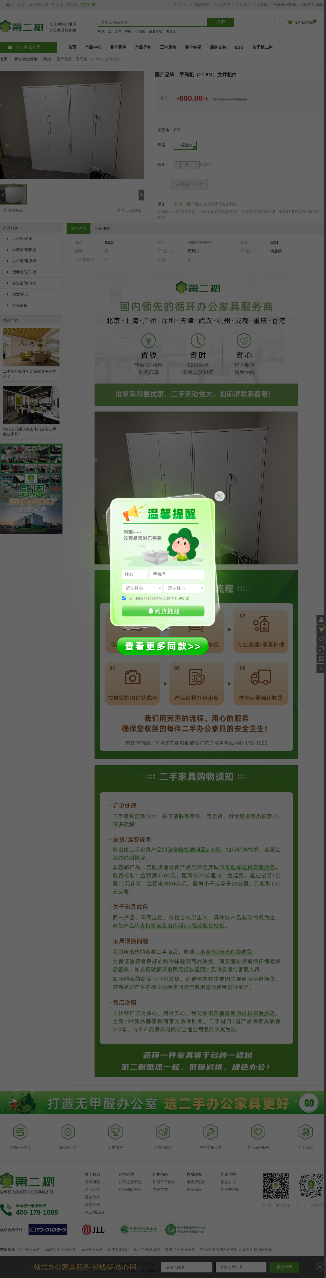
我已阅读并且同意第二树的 (158, 598)
